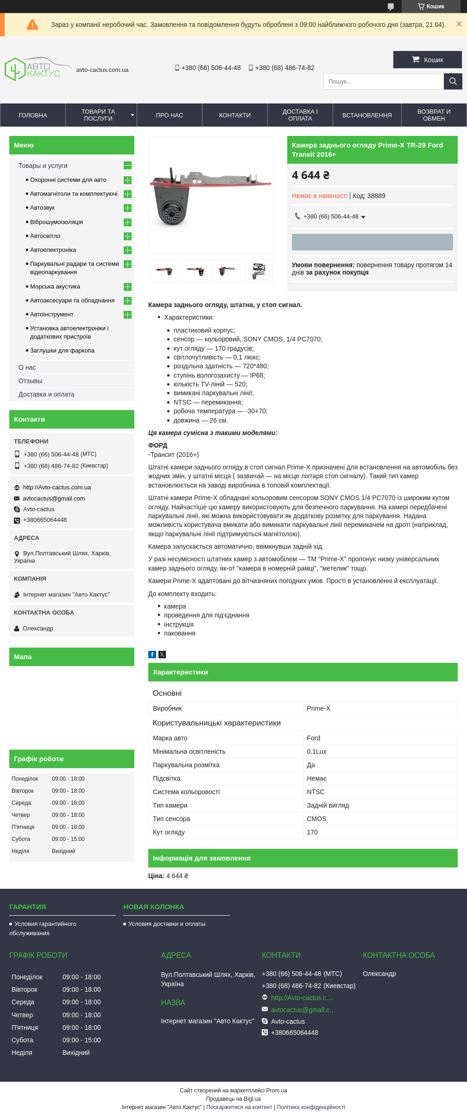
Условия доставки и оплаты (166, 923)
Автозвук (42, 207)
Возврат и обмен (433, 115)
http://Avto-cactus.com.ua (57, 487)
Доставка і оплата (300, 115)
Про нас (169, 115)
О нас (27, 367)
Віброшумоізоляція (56, 221)
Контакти (235, 115)
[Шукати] (453, 81)
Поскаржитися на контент (239, 1107)
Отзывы (30, 381)
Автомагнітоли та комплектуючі (74, 193)
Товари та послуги (98, 115)
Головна (33, 115)
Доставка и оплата (47, 394)
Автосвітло (45, 235)
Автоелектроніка (53, 249)
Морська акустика (55, 286)
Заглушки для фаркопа (62, 350)
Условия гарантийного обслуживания (42, 928)
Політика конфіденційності (311, 1107)
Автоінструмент (52, 314)
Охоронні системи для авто (68, 179)
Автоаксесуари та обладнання (72, 300)
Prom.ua (276, 1090)
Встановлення (367, 115)
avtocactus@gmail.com (54, 498)
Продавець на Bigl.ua (233, 1099)
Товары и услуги (43, 165)
